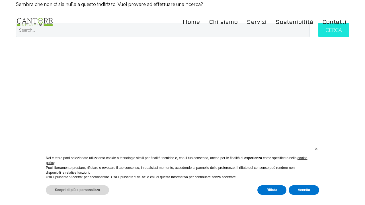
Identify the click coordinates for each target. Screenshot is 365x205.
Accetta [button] (304, 190)
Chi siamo (223, 22)
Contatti (334, 22)
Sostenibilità (294, 22)
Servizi (256, 22)
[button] (316, 148)
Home (191, 22)
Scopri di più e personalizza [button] (77, 190)
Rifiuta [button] (271, 190)
